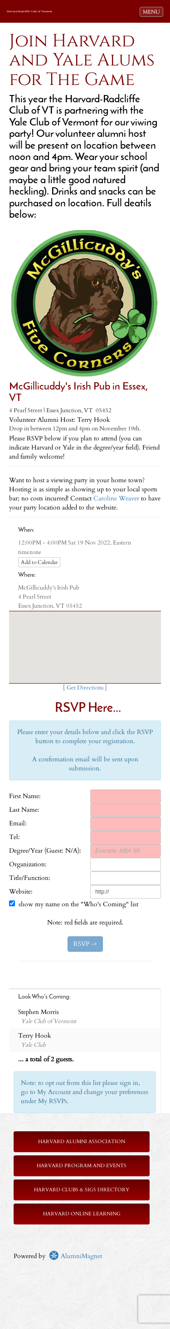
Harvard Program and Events (81, 1165)
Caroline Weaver (116, 498)
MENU (152, 11)
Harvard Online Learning (82, 1213)
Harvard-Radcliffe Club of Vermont (29, 11)
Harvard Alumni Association (81, 1141)
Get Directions (85, 688)
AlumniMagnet (75, 1256)
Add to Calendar (39, 562)
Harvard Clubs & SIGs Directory (81, 1189)
